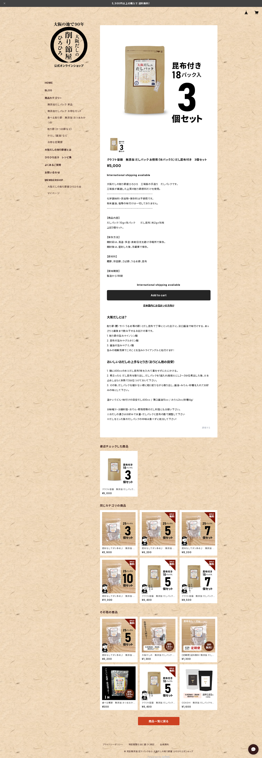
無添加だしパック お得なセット (64, 111)
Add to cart (158, 295)
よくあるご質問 (53, 164)
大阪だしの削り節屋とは (58, 149)
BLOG (48, 90)
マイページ (53, 193)
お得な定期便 (55, 142)
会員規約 (164, 744)
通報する (206, 427)
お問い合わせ (52, 172)
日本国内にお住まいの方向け (158, 305)
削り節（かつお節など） (59, 129)
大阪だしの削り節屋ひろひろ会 (64, 186)
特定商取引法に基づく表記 (142, 744)
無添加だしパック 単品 (60, 104)
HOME (49, 82)
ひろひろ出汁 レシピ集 (58, 157)
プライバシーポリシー (113, 744)
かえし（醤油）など (57, 135)
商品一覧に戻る (159, 721)
